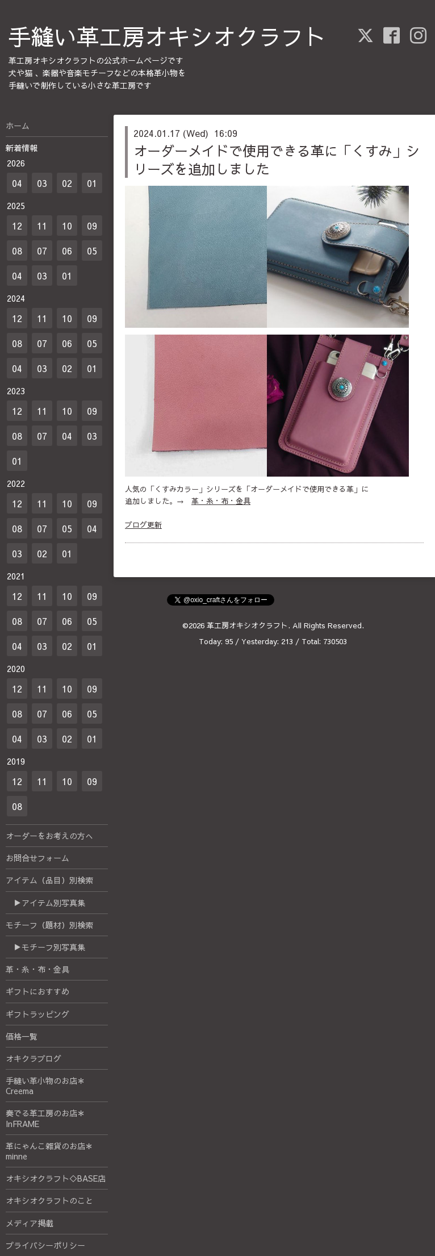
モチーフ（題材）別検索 (49, 924)
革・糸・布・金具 (220, 501)
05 (92, 250)
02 (67, 183)
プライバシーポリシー (45, 1245)
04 (17, 183)
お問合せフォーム (37, 857)
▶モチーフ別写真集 (45, 947)
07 (42, 250)
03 (42, 183)
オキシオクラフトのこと (49, 1200)
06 (67, 250)
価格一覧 (21, 1036)
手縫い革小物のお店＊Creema (45, 1085)
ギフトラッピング (37, 1014)
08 (17, 250)
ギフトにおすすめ (37, 991)
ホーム (18, 125)
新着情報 (21, 147)
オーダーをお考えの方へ (49, 835)
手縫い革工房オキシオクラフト (168, 36)
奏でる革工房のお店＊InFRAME (45, 1118)
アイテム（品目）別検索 (49, 880)
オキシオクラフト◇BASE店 (56, 1178)
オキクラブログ (33, 1058)
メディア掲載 (29, 1223)
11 (42, 225)
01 (92, 183)
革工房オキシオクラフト (247, 625)
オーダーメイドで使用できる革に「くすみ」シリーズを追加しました (276, 159)
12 (17, 225)
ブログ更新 (143, 525)
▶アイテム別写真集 (45, 902)
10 (67, 225)
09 (92, 225)
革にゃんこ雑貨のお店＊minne (49, 1151)
